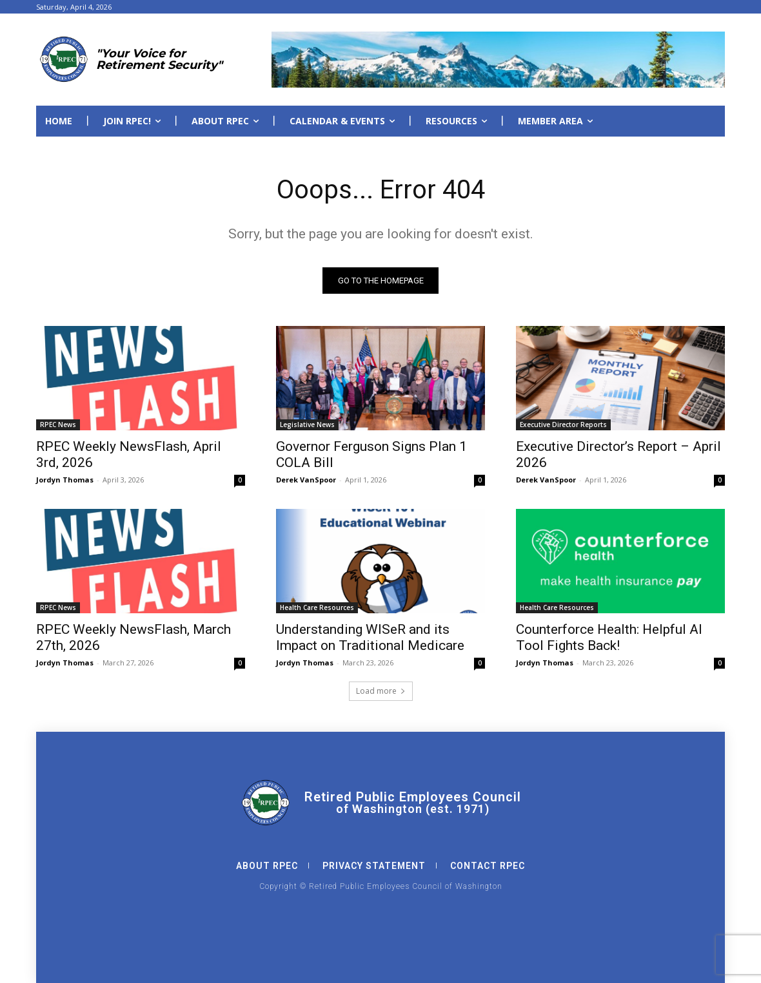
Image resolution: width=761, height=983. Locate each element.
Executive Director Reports (563, 424)
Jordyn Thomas (65, 479)
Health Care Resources (317, 607)
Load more (381, 690)
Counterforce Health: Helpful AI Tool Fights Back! (609, 637)
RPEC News (58, 424)
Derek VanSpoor (306, 479)
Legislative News (307, 424)
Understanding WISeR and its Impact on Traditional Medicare (370, 637)
